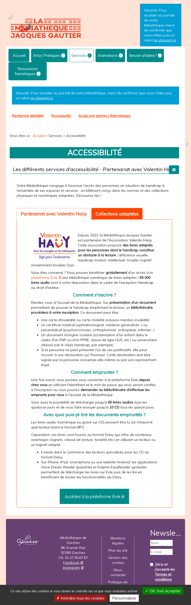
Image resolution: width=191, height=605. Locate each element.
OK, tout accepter (163, 590)
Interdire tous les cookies (80, 598)
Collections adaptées (117, 214)
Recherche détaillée (28, 115)
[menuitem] (18, 55)
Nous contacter (118, 572)
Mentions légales (118, 540)
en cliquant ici (42, 98)
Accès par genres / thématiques (104, 115)
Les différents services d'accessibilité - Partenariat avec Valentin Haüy (94, 169)
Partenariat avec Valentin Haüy (54, 214)
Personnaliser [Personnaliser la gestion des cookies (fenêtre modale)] (124, 598)
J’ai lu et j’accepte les (165, 572)
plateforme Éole (44, 277)
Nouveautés (61, 115)
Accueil (19, 55)
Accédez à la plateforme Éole (92, 496)
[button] (49, 55)
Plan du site (118, 550)
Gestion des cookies (118, 560)
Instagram (71, 567)
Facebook (71, 562)
